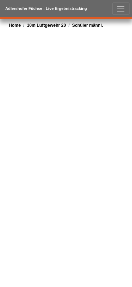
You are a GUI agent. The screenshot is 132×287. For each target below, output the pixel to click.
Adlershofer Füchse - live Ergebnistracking (46, 8)
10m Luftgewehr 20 (46, 25)
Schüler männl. (87, 25)
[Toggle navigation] (121, 8)
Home (15, 25)
